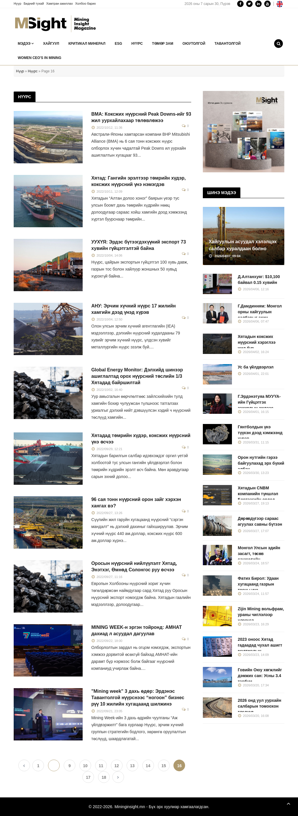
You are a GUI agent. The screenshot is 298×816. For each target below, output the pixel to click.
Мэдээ (26, 44)
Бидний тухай (34, 3)
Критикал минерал (86, 44)
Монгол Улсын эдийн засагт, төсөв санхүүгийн (259, 553)
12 (116, 765)
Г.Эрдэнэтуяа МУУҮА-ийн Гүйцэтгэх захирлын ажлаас (259, 402)
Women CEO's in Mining (39, 58)
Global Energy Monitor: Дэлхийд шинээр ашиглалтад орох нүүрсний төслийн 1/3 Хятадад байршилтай (137, 376)
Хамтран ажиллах (59, 3)
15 (164, 765)
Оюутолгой (193, 44)
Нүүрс (137, 44)
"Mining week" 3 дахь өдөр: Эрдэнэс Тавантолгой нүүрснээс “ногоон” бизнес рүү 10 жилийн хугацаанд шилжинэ (137, 697)
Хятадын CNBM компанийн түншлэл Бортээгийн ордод (258, 494)
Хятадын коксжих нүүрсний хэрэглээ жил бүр (257, 342)
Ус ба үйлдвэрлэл (256, 367)
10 (85, 765)
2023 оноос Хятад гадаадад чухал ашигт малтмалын (260, 645)
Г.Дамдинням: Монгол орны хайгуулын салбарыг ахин (260, 312)
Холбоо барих (85, 3)
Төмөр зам (162, 44)
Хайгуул (51, 44)
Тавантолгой (227, 44)
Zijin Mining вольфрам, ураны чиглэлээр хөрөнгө (261, 614)
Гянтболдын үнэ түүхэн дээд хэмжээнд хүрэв (260, 433)
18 (104, 777)
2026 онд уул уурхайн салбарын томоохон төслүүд (259, 706)
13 (132, 765)
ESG (118, 44)
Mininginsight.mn (129, 806)
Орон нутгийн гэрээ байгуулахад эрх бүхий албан (261, 463)
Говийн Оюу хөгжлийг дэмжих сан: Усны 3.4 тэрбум (260, 676)
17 (88, 777)
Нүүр (17, 3)
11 (101, 765)
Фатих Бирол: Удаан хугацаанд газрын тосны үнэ (258, 584)
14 (148, 765)
